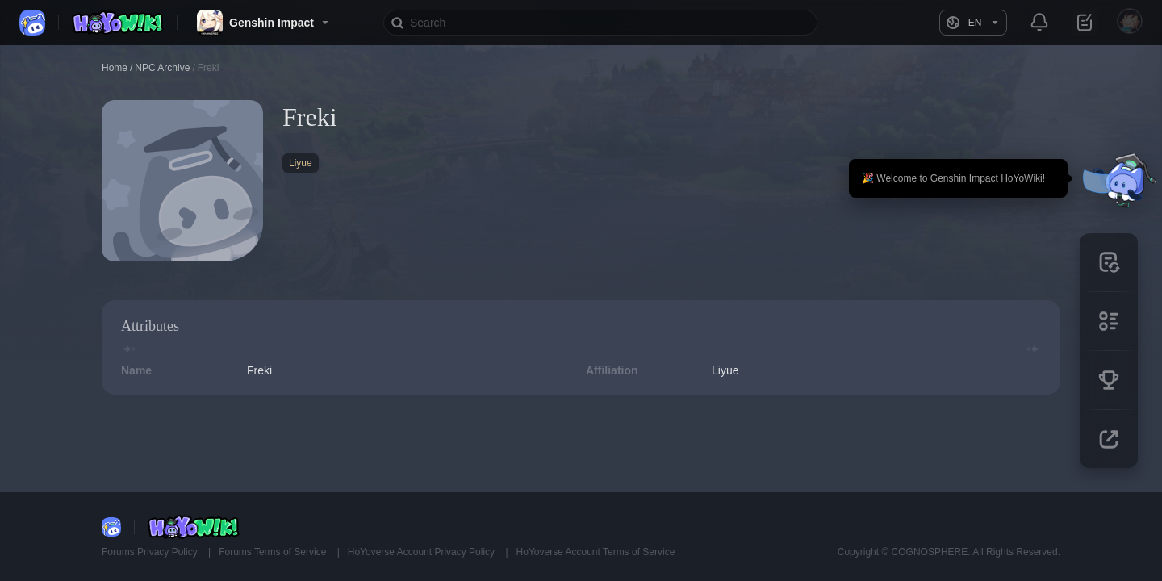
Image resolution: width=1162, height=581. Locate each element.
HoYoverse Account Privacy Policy (423, 552)
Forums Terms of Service (273, 552)
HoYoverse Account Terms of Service (595, 552)
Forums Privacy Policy (151, 552)
